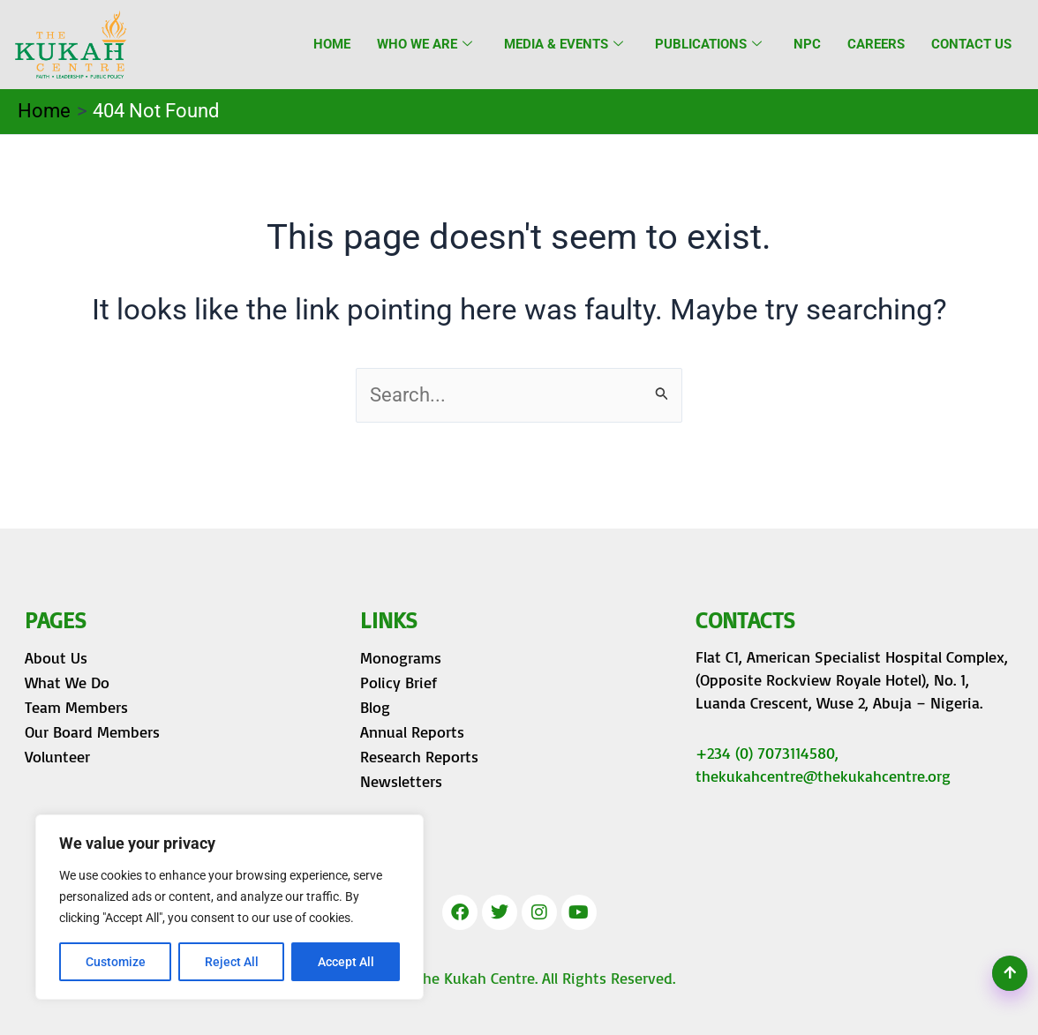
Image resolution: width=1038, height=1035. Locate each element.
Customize (116, 962)
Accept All (346, 962)
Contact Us (971, 44)
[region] (229, 907)
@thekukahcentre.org (877, 775)
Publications (708, 44)
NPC (807, 44)
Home (331, 44)
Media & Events (563, 44)
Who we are (424, 44)
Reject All (232, 962)
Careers (876, 44)
